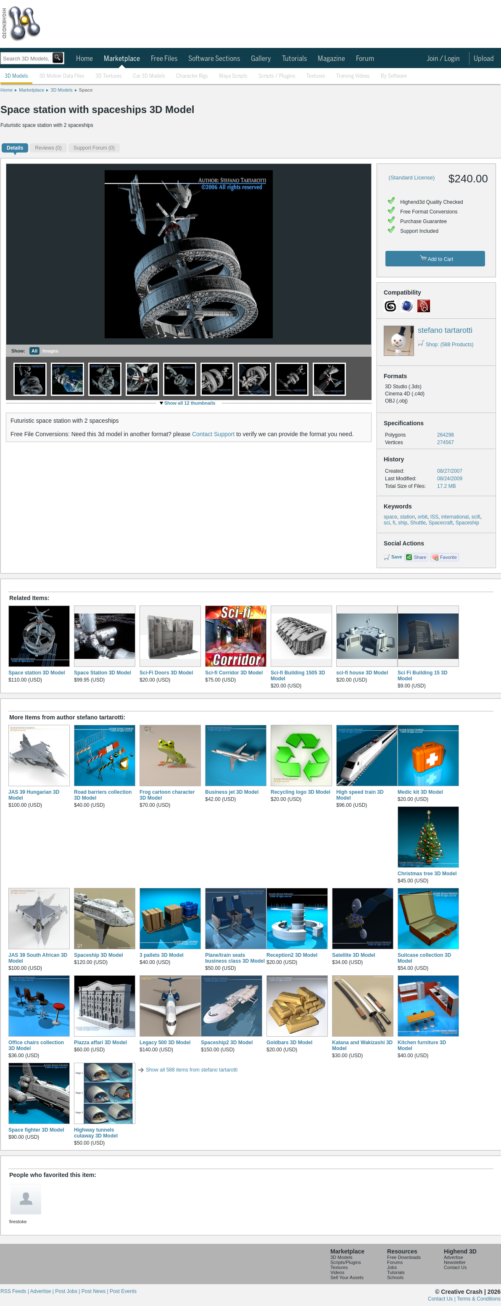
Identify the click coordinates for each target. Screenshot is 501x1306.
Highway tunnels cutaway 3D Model (96, 1133)
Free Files (164, 58)
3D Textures (108, 76)
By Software (394, 76)
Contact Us (455, 1267)
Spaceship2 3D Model (227, 1042)
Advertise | (42, 1291)
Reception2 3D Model (291, 955)
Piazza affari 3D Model (100, 1042)
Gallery (261, 58)
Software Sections (214, 58)
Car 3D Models (149, 76)
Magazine (331, 58)
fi (394, 523)
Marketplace (122, 58)
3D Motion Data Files (61, 76)
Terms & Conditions (479, 1299)
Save (396, 556)
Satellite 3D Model (353, 955)
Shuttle (418, 523)
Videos (337, 1272)
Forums (395, 1262)
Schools (395, 1277)
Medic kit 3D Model (420, 792)
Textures (315, 76)
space (390, 517)
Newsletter (455, 1262)
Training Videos (353, 76)
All (34, 350)
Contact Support (213, 434)
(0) (48, 148)
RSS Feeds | (15, 1291)
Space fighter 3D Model (36, 1130)
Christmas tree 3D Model (427, 874)
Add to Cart (436, 258)
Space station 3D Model (36, 673)
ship (402, 523)
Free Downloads (404, 1257)
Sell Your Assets (347, 1277)
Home (84, 58)
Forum (365, 58)
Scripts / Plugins (276, 76)
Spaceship (467, 523)
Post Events (123, 1291)
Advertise (453, 1257)
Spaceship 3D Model (98, 955)
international (455, 517)
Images (50, 350)
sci (387, 523)
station (407, 517)
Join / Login (443, 58)
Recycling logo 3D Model (300, 792)
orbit (422, 517)
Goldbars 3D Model (289, 1042)
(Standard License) (412, 177)
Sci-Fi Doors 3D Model (166, 673)
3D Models (16, 76)
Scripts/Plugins (345, 1262)
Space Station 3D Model (102, 673)
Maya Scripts (233, 76)
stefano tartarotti (445, 330)
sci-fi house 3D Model (362, 673)
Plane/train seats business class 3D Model (235, 958)
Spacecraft (441, 523)
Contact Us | (442, 1299)
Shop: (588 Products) (445, 345)
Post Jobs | (68, 1291)
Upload (484, 58)
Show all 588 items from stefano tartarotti (191, 1070)
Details (15, 148)
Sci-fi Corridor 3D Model (234, 673)
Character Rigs (192, 76)
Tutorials (294, 58)
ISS (434, 517)
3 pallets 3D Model (162, 955)
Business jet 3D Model (231, 792)
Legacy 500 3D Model (165, 1042)
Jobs (392, 1267)
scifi (476, 517)
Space (85, 89)
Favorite (448, 557)
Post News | (96, 1291)
